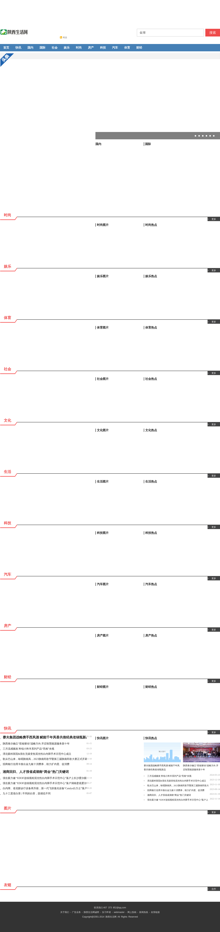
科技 (103, 47)
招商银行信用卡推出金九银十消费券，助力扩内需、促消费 (36, 764)
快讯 (18, 47)
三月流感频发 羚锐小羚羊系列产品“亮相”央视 (28, 748)
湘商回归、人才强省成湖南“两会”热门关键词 (36, 772)
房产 (91, 47)
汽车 (115, 47)
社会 (55, 47)
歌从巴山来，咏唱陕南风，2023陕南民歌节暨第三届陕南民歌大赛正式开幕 (45, 759)
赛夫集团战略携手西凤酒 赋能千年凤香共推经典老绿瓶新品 (45, 737)
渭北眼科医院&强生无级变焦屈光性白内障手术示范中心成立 (37, 754)
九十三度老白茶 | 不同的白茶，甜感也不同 (27, 793)
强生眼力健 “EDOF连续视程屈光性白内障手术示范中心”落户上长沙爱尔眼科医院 (45, 778)
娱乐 (67, 47)
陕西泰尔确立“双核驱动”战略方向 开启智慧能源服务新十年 (36, 743)
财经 (139, 47)
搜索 (212, 32)
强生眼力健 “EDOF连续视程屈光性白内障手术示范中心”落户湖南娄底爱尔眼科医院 (45, 783)
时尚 (79, 47)
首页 (6, 47)
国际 (42, 47)
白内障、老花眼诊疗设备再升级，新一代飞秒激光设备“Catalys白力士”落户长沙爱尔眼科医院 (45, 788)
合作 (214, 889)
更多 (214, 219)
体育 (127, 47)
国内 (30, 47)
